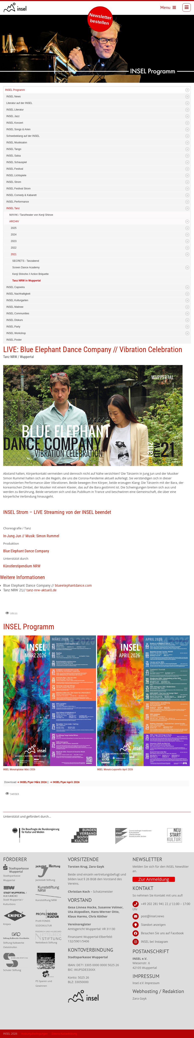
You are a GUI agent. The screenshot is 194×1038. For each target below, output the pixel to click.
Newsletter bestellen (100, 19)
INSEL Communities (17, 313)
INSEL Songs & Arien (18, 129)
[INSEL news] (15, 7)
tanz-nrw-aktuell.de (42, 590)
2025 (14, 228)
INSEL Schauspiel (16, 162)
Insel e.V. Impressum (146, 983)
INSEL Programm (15, 89)
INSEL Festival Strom (18, 188)
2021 (14, 254)
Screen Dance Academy (26, 267)
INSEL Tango (13, 149)
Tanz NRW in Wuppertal (26, 280)
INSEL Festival (14, 168)
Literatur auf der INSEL (19, 103)
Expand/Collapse (187, 90)
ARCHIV (14, 221)
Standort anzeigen (153, 925)
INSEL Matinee (14, 306)
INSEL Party (13, 326)
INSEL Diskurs (14, 320)
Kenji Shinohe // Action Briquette (30, 274)
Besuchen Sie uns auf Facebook (162, 933)
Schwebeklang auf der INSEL (23, 135)
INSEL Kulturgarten (17, 300)
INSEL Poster (14, 339)
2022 (14, 247)
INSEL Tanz (13, 208)
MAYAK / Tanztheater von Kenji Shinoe (31, 214)
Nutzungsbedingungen (34, 1033)
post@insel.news (152, 916)
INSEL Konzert (14, 122)
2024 (14, 234)
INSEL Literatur (15, 109)
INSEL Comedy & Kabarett (21, 195)
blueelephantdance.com (73, 585)
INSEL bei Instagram (154, 942)
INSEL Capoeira (15, 287)
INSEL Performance (17, 201)
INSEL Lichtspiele (16, 175)
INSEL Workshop (16, 333)
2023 (14, 241)
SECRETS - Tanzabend (25, 260)
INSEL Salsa (13, 155)
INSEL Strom (13, 181)
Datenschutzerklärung (64, 1033)
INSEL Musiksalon (16, 142)
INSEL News (13, 96)
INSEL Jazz (13, 116)
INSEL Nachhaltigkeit (18, 293)
